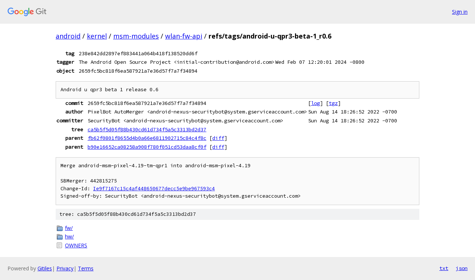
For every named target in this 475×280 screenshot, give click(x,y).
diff (218, 138)
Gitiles (44, 268)
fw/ (69, 227)
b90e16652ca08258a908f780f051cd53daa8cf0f (147, 147)
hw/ (69, 236)
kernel (97, 36)
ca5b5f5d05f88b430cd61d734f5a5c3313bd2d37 (147, 129)
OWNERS (76, 245)
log (315, 103)
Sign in (460, 11)
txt (443, 268)
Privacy (64, 268)
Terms (86, 268)
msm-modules (136, 36)
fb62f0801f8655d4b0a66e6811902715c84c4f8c (147, 138)
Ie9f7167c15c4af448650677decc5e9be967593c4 (154, 188)
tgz (333, 103)
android (68, 36)
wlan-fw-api (183, 36)
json (462, 268)
